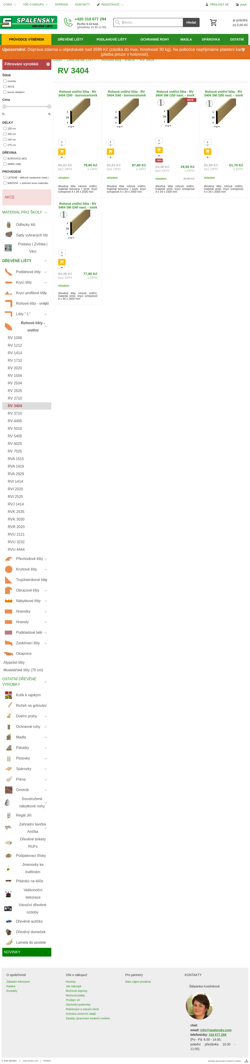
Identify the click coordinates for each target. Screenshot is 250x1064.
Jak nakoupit (73, 986)
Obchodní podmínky (78, 1004)
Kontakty (11, 991)
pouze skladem (14, 91)
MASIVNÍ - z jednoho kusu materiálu (25, 182)
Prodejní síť (73, 1000)
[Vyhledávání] (148, 22)
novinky (9, 81)
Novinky (71, 981)
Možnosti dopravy (76, 991)
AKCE (8, 86)
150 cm (9, 128)
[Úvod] (28, 22)
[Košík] (228, 22)
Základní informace (18, 981)
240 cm (9, 139)
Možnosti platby (75, 995)
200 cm (9, 133)
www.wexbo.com (30, 1061)
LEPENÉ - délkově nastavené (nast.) (26, 177)
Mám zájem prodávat (138, 981)
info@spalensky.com (215, 1030)
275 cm (9, 144)
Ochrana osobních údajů (81, 1013)
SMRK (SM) (12, 163)
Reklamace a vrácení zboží (82, 1009)
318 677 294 (217, 1035)
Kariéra (10, 986)
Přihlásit (47, 1061)
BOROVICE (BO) (15, 158)
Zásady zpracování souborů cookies (88, 1018)
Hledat (191, 22)
